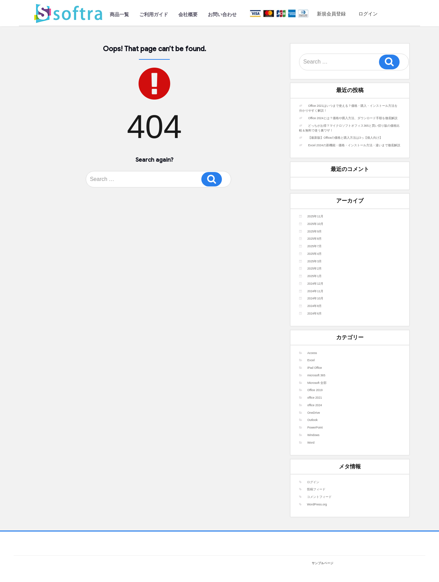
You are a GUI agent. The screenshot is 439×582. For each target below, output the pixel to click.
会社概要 (188, 14)
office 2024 (314, 405)
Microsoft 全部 (317, 383)
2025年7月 (314, 246)
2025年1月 (314, 276)
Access (312, 353)
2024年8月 (314, 306)
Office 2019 (315, 390)
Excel (311, 360)
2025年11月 (315, 216)
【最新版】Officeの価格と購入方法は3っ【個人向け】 (345, 137)
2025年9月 (314, 231)
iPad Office (314, 367)
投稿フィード (316, 489)
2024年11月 (315, 291)
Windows (313, 435)
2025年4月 (314, 253)
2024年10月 (315, 298)
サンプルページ (322, 563)
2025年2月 (314, 268)
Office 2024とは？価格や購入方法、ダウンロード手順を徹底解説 (353, 118)
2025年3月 (314, 261)
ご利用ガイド (153, 14)
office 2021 (314, 397)
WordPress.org (317, 504)
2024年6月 (314, 313)
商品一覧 (119, 14)
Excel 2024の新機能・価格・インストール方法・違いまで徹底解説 (354, 145)
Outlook (312, 420)
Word (311, 442)
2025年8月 (314, 238)
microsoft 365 (316, 375)
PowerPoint (315, 427)
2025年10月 (315, 224)
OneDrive (313, 412)
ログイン (366, 13)
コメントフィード (319, 497)
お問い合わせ (222, 14)
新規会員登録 (329, 13)
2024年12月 (315, 283)
